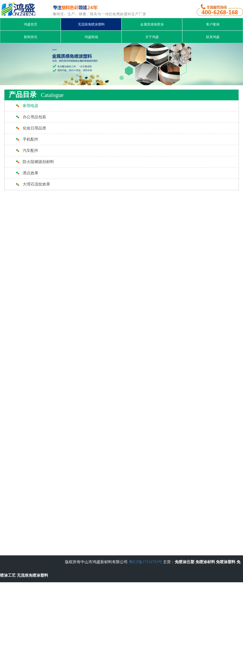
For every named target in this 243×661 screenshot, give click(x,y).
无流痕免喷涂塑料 (91, 24)
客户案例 (212, 24)
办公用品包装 (34, 117)
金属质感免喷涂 (152, 24)
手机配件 (30, 139)
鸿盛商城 (91, 37)
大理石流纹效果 (36, 184)
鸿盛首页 (30, 24)
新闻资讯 (30, 37)
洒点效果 (30, 173)
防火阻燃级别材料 (38, 162)
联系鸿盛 (212, 37)
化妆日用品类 (34, 128)
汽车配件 (30, 151)
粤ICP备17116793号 (145, 562)
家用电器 (30, 106)
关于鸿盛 (152, 37)
